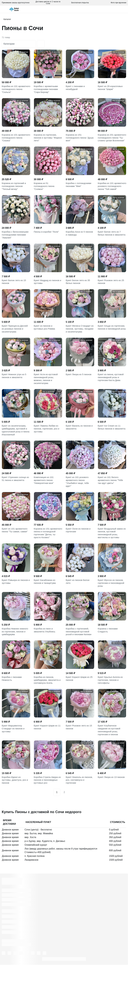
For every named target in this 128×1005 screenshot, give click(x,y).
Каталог (7, 19)
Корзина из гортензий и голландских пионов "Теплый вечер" (14, 194)
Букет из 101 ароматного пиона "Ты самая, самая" (15, 555)
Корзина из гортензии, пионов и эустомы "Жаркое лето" (46, 140)
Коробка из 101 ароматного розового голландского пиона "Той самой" (111, 195)
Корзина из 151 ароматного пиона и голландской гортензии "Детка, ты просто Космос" (46, 560)
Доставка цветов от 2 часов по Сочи (48, 3)
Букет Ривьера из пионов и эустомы (15, 613)
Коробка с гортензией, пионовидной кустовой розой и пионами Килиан (79, 664)
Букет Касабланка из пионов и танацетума (45, 613)
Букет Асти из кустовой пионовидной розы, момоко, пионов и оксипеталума (46, 397)
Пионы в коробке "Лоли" (47, 244)
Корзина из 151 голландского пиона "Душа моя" (76, 140)
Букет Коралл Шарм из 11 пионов (48, 764)
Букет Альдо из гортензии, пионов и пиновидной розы (109, 345)
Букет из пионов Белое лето (78, 613)
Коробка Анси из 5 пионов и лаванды (80, 246)
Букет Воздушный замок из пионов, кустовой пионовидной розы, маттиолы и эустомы (111, 558)
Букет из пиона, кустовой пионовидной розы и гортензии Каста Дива (111, 395)
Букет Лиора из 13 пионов (112, 815)
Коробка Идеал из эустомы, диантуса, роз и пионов (15, 819)
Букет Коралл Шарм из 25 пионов (80, 713)
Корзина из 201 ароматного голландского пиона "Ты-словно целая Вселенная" (111, 142)
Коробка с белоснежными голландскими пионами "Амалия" (16, 248)
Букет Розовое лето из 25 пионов (111, 297)
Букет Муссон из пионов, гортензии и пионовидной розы (112, 614)
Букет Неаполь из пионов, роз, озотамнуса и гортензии (80, 819)
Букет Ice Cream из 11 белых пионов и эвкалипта (110, 449)
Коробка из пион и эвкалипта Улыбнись (45, 663)
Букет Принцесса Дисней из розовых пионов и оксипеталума (15, 345)
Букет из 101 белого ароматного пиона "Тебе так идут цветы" (111, 503)
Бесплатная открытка (80, 3)
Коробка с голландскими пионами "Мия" (79, 192)
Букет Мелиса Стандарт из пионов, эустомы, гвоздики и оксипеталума (79, 345)
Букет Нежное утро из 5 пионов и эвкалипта (14, 394)
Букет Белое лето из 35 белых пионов (78, 297)
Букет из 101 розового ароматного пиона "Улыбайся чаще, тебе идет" (78, 504)
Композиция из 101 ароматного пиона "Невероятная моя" (44, 503)
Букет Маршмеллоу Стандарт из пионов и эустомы (13, 765)
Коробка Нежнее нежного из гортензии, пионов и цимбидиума (15, 664)
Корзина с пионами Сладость (108, 663)
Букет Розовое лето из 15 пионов (79, 764)
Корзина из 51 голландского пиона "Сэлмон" (44, 194)
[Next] (71, 832)
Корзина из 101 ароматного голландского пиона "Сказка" (15, 140)
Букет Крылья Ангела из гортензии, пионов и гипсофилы (111, 715)
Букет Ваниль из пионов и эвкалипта (80, 448)
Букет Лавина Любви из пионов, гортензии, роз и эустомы (47, 449)
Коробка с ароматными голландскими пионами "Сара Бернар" (46, 90)
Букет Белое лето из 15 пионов (14, 297)
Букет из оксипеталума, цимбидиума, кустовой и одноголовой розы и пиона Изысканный (15, 451)
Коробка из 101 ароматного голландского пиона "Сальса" (15, 90)
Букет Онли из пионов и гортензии (79, 555)
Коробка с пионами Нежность (12, 713)
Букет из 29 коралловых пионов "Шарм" (111, 88)
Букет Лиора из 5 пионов (79, 392)
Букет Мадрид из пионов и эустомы (47, 297)
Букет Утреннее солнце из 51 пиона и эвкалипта (16, 501)
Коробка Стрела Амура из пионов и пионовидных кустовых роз (48, 819)
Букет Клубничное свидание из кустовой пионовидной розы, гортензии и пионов (109, 767)
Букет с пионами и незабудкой (76, 88)
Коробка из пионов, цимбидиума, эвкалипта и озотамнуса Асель (48, 715)
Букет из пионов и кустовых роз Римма (45, 343)
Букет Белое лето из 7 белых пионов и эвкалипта (110, 248)
